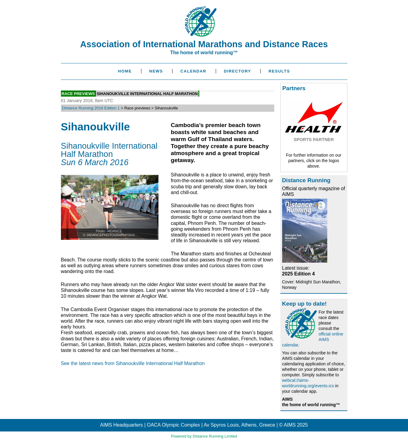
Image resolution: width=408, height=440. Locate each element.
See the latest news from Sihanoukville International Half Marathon (133, 363)
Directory (237, 71)
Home (125, 71)
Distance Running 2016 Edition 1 (91, 108)
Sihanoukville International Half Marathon (147, 93)
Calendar (193, 71)
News (156, 71)
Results (279, 71)
